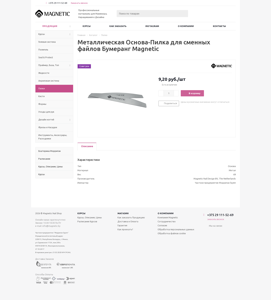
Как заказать (118, 26)
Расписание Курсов (87, 221)
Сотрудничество (167, 221)
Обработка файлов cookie (172, 233)
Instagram (152, 26)
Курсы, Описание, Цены (89, 217)
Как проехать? (125, 229)
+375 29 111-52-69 (57, 3)
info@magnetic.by (51, 226)
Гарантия (122, 225)
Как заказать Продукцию (131, 217)
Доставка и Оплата (128, 221)
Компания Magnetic (168, 217)
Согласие (162, 225)
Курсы (87, 26)
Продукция (49, 26)
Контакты (219, 26)
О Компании (186, 26)
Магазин (123, 213)
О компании (166, 213)
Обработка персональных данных (176, 229)
